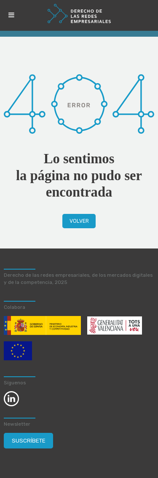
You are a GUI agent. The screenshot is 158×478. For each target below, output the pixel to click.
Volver (79, 221)
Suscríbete (29, 440)
